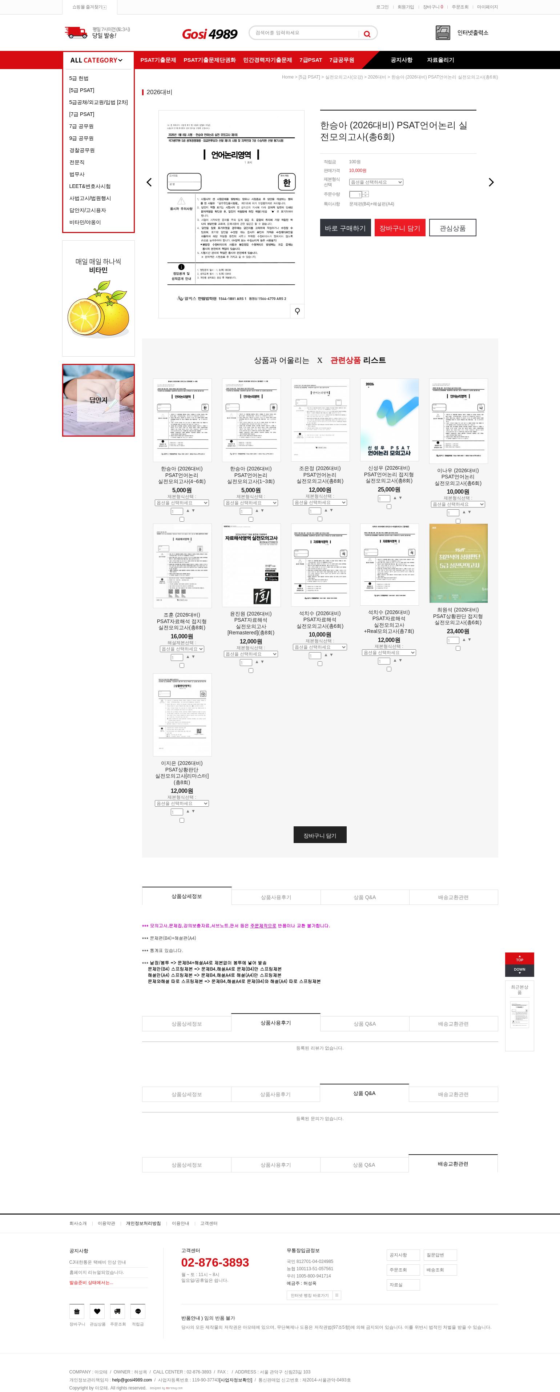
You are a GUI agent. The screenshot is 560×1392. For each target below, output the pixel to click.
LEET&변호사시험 (90, 186)
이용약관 (106, 1223)
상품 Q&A (365, 897)
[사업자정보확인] (236, 1380)
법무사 (77, 174)
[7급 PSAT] (81, 114)
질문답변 (435, 1254)
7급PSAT (310, 60)
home (288, 77)
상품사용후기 (276, 897)
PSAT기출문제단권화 (210, 60)
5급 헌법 (79, 78)
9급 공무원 (81, 138)
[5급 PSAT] (81, 90)
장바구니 (433, 6)
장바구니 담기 (399, 228)
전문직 (77, 162)
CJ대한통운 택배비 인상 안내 (97, 1262)
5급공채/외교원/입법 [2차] (98, 102)
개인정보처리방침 (143, 1223)
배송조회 (435, 1269)
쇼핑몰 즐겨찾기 (87, 6)
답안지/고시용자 (87, 210)
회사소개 (78, 1223)
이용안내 (180, 1223)
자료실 (396, 1284)
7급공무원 (342, 60)
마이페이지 (487, 6)
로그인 (382, 6)
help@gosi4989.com (132, 1380)
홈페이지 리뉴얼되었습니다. (96, 1272)
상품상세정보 (187, 896)
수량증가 (365, 192)
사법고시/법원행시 (90, 198)
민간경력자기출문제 (267, 60)
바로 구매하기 (345, 228)
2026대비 (377, 77)
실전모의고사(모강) (344, 77)
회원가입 (406, 6)
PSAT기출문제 (159, 60)
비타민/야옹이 (85, 222)
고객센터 (209, 1223)
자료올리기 (440, 60)
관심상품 (453, 228)
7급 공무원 (81, 126)
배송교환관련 (453, 897)
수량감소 (365, 195)
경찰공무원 (82, 150)
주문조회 (460, 6)
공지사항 (401, 60)
